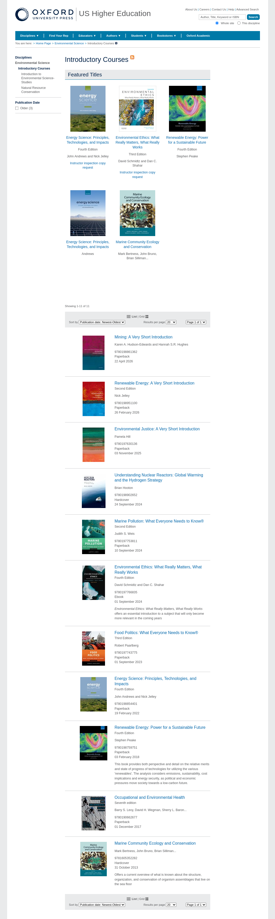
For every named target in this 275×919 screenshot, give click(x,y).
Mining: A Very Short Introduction (144, 337)
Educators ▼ (87, 35)
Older (24, 108)
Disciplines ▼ (29, 35)
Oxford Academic (198, 35)
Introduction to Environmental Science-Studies (38, 78)
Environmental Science (69, 43)
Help (231, 9)
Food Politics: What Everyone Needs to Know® (156, 632)
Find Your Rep (58, 35)
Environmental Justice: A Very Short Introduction (157, 429)
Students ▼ (139, 35)
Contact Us (219, 9)
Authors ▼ (113, 35)
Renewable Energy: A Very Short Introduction (154, 383)
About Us (191, 9)
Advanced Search (247, 9)
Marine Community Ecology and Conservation (155, 843)
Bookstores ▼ (166, 35)
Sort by (73, 322)
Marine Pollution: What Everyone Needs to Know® (159, 521)
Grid (142, 316)
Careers (204, 9)
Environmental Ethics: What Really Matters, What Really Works (138, 142)
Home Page (43, 43)
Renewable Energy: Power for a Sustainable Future (160, 727)
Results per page (154, 322)
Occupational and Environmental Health (150, 797)
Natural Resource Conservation (33, 90)
